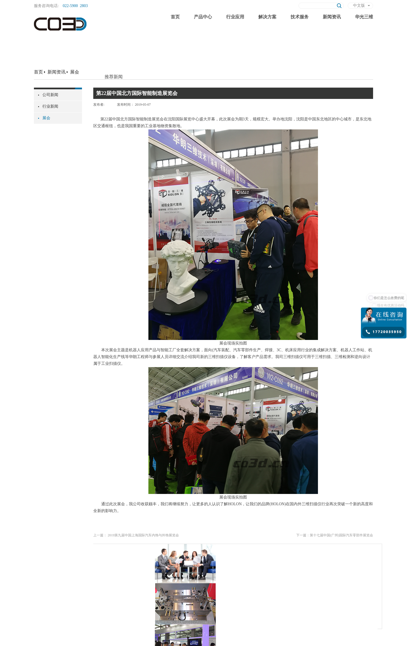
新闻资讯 (56, 72)
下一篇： (334, 535)
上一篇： (136, 535)
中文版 (359, 5)
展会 (74, 72)
